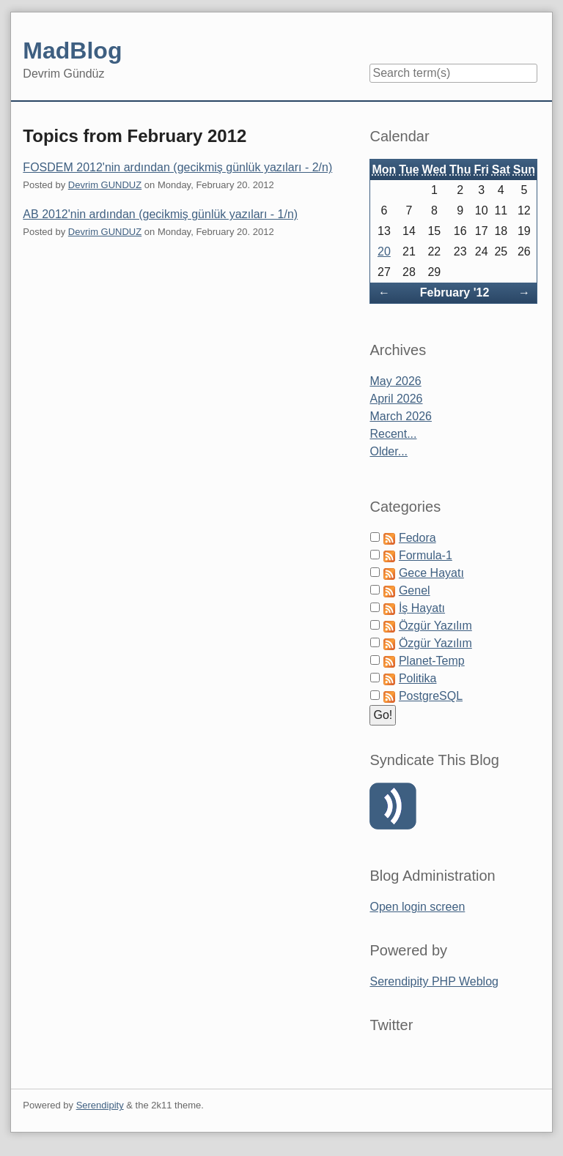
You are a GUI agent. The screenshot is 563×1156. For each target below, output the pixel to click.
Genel (414, 590)
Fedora (417, 538)
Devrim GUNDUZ (104, 184)
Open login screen (417, 906)
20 (384, 251)
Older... (388, 451)
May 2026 (395, 381)
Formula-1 (425, 555)
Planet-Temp (432, 661)
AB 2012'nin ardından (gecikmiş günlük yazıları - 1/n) (160, 214)
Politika (418, 678)
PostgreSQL (431, 696)
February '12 (455, 292)
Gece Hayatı (431, 573)
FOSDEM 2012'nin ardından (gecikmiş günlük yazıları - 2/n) (177, 167)
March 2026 (400, 416)
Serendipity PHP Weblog (433, 981)
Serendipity (100, 1105)
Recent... (392, 434)
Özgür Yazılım (435, 625)
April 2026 (395, 398)
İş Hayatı (422, 608)
